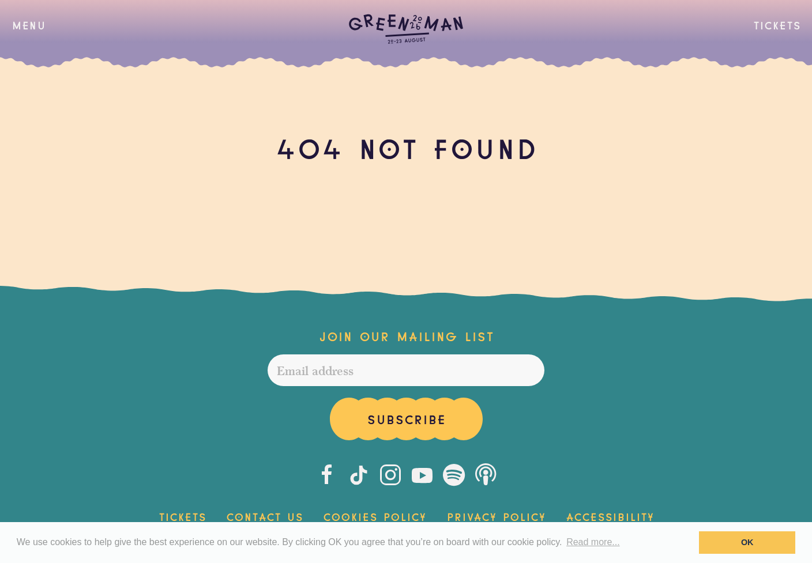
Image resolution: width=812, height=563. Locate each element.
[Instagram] (390, 474)
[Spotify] (453, 474)
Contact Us (264, 516)
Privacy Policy (496, 516)
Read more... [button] (592, 542)
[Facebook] (327, 474)
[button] (28, 24)
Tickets (776, 24)
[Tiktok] (358, 474)
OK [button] (747, 542)
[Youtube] (422, 474)
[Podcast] (485, 474)
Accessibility (610, 516)
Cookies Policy (374, 516)
